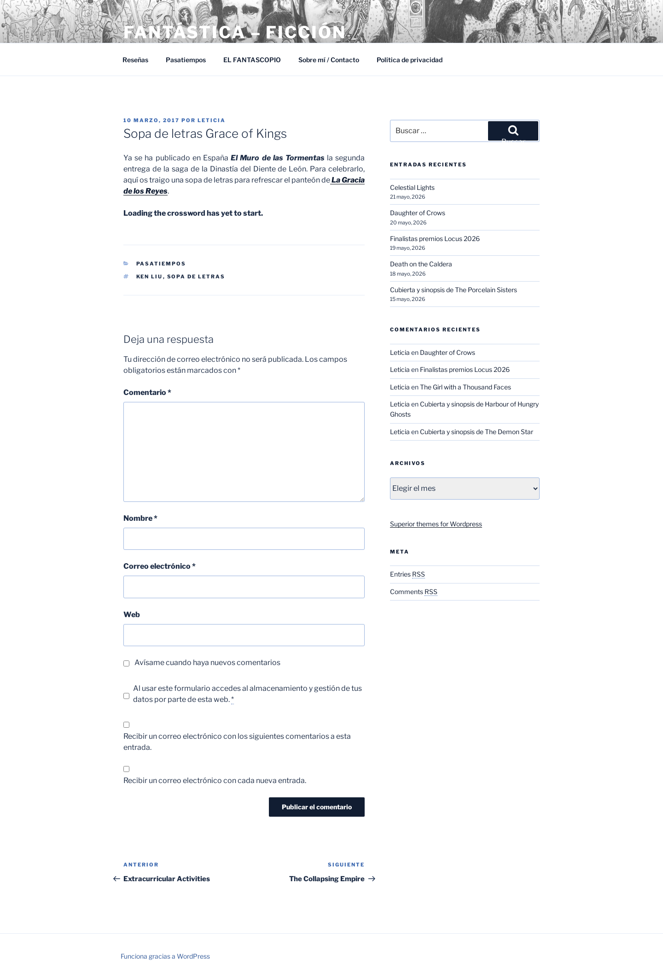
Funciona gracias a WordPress (165, 956)
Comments (413, 591)
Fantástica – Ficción (234, 32)
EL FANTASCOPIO (252, 60)
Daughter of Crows (417, 213)
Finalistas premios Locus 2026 (435, 238)
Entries (407, 574)
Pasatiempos (186, 60)
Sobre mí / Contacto (328, 60)
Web (131, 614)
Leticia (212, 120)
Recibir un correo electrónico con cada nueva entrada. (214, 780)
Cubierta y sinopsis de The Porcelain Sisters (453, 290)
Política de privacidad (409, 60)
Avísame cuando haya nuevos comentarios (207, 662)
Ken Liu (149, 276)
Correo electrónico (159, 566)
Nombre (140, 518)
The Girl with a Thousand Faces (465, 387)
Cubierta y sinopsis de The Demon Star (476, 432)
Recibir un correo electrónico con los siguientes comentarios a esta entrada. (237, 742)
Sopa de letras (196, 276)
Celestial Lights (412, 187)
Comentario (147, 392)
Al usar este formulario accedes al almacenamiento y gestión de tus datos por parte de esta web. (247, 694)
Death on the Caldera (421, 264)
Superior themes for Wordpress (436, 524)
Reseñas (135, 60)
